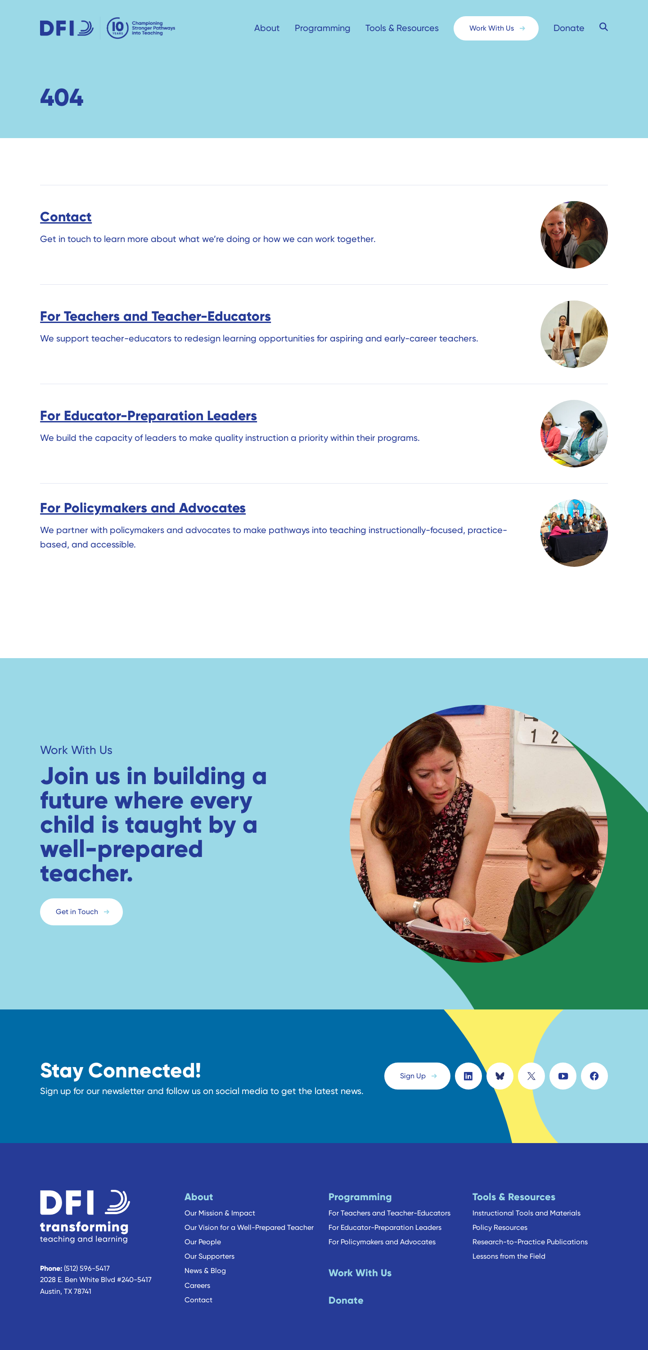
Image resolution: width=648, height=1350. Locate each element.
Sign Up (413, 1072)
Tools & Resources (402, 27)
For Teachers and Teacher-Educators (389, 1206)
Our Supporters (209, 1249)
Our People (202, 1235)
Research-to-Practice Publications (530, 1235)
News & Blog (205, 1264)
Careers (197, 1278)
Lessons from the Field (508, 1249)
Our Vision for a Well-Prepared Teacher (249, 1220)
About (267, 27)
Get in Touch (77, 911)
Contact (198, 1292)
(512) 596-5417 (87, 1261)
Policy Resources (499, 1220)
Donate (569, 27)
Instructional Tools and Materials (526, 1206)
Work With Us (491, 28)
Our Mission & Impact (219, 1206)
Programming (323, 27)
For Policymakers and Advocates (382, 1235)
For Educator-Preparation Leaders (384, 1220)
